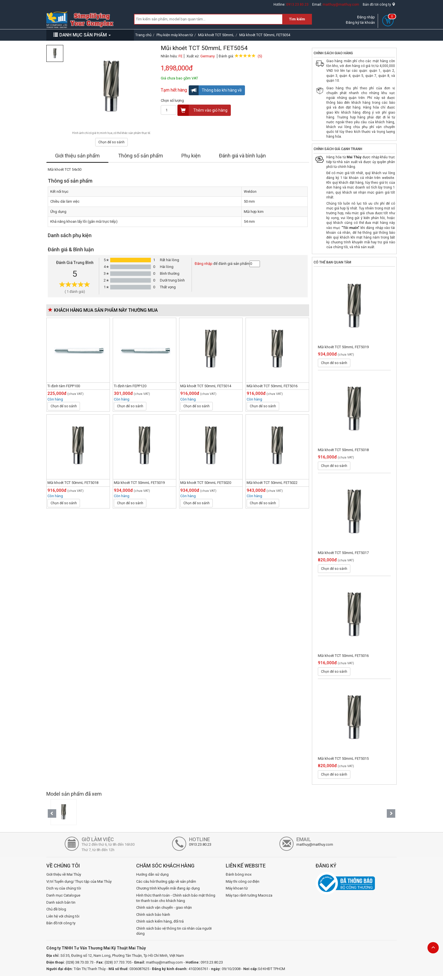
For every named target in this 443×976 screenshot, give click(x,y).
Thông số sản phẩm (140, 156)
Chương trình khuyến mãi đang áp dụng (168, 888)
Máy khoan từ (237, 888)
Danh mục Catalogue (63, 895)
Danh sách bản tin (60, 902)
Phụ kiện (191, 156)
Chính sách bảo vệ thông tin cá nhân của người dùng (174, 931)
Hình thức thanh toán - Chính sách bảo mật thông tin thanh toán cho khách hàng (175, 898)
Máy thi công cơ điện (242, 881)
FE (181, 56)
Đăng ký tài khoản (360, 22)
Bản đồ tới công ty (379, 5)
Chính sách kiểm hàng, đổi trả (160, 921)
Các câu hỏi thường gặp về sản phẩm (166, 881)
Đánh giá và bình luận (242, 156)
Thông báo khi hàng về (215, 90)
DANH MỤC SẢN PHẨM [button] (82, 35)
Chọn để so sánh (111, 142)
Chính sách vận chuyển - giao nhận (164, 907)
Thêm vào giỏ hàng (202, 110)
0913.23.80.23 (297, 5)
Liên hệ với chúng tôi (62, 916)
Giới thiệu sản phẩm (77, 156)
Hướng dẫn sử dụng (152, 874)
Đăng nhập (366, 17)
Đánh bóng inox (238, 874)
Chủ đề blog (56, 909)
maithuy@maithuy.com (341, 5)
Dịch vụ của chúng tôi (63, 888)
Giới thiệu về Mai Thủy (63, 874)
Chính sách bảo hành (153, 914)
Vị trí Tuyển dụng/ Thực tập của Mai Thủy (79, 881)
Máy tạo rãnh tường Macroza (249, 895)
